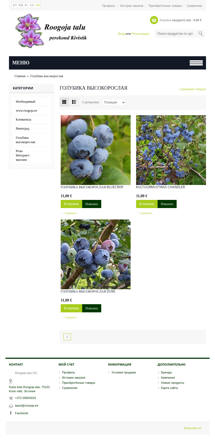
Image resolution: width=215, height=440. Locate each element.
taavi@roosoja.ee (26, 405)
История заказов (131, 5)
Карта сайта (169, 387)
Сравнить (70, 213)
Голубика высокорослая (46, 76)
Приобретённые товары (165, 5)
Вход (121, 33)
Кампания (168, 377)
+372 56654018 (25, 398)
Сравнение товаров (193, 89)
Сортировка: (91, 102)
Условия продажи (124, 372)
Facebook (21, 413)
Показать (91, 204)
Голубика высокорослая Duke (88, 291)
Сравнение (194, 5)
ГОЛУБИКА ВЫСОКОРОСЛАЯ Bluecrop (92, 187)
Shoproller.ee (192, 428)
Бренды (166, 372)
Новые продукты (172, 382)
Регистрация (140, 33)
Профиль (108, 5)
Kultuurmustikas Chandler (160, 187)
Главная (19, 76)
